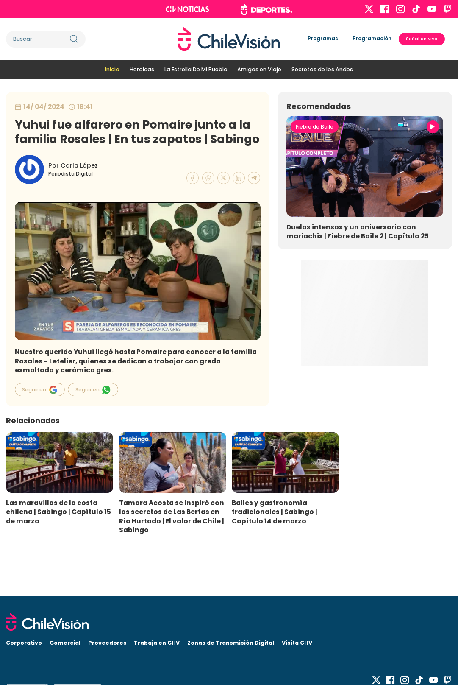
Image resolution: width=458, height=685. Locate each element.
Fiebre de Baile (314, 126)
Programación (372, 38)
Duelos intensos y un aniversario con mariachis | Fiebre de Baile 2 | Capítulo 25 (357, 231)
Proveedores (107, 642)
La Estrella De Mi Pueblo (196, 69)
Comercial (65, 642)
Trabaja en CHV (157, 642)
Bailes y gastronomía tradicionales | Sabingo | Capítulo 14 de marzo (274, 511)
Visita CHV (297, 642)
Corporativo (24, 642)
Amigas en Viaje (259, 69)
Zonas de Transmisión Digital (230, 642)
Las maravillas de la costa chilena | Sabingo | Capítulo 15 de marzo (58, 511)
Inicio (112, 69)
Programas (323, 38)
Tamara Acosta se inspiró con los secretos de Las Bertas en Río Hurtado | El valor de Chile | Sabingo (171, 516)
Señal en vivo (422, 39)
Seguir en (39, 389)
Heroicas (142, 69)
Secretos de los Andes (322, 69)
